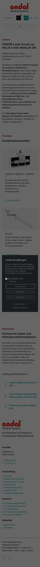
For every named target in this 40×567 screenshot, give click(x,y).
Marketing (10, 281)
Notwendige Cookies (14, 279)
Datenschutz (23, 307)
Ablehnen (20, 292)
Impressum (16, 307)
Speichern (20, 297)
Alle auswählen (20, 286)
